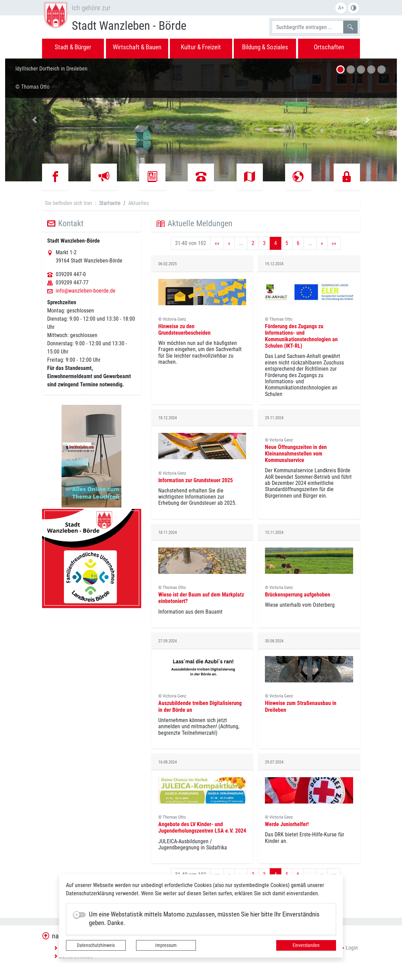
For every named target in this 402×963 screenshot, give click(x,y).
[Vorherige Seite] (229, 243)
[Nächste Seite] (321, 243)
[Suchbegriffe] (308, 27)
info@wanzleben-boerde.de (86, 291)
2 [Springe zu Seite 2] (253, 243)
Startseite (110, 203)
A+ (341, 7)
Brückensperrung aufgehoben (297, 594)
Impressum (166, 945)
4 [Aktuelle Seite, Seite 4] (275, 243)
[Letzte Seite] (334, 243)
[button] (34, 120)
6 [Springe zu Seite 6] (298, 243)
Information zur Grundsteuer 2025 (195, 480)
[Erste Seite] (217, 243)
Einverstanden (306, 945)
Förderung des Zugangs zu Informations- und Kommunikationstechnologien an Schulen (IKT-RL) (301, 336)
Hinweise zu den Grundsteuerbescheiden (184, 329)
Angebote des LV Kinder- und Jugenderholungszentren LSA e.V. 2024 (202, 827)
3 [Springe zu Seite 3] (264, 243)
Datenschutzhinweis (96, 945)
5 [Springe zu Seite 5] (286, 243)
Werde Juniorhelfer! (287, 824)
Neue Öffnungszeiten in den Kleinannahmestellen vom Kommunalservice (296, 453)
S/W (353, 7)
